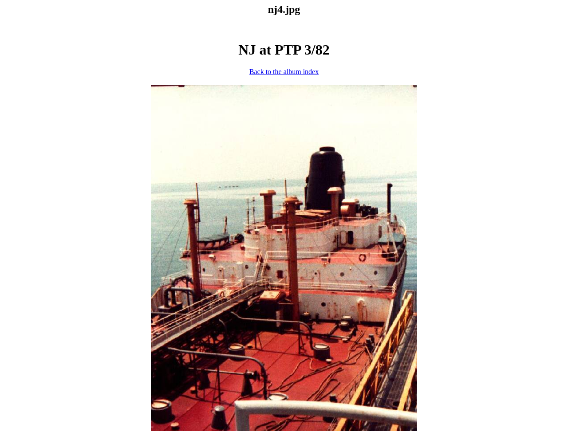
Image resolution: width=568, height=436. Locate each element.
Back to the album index (284, 71)
